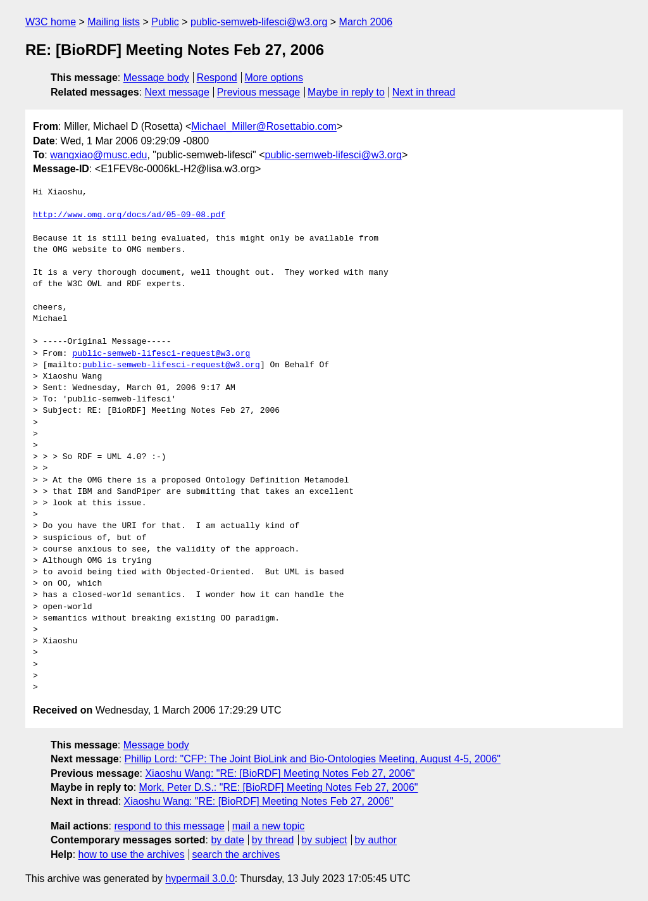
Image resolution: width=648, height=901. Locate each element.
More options (274, 77)
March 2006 (366, 21)
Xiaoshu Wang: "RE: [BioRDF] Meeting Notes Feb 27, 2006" (279, 773)
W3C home (50, 21)
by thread (273, 840)
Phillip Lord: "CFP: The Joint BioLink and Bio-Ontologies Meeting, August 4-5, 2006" (313, 758)
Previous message (259, 92)
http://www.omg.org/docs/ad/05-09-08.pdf (129, 215)
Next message (177, 92)
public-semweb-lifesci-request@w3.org (161, 354)
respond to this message (169, 826)
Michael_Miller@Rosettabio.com (264, 126)
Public (165, 21)
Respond (217, 77)
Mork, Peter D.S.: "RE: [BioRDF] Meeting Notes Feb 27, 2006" (278, 787)
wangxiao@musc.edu (98, 154)
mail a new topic (268, 826)
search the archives (236, 854)
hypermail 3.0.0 (199, 878)
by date (227, 840)
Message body (156, 77)
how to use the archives (131, 854)
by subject (324, 840)
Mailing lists (113, 21)
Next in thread (424, 92)
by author (375, 840)
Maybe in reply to (346, 92)
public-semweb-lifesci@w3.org (258, 21)
